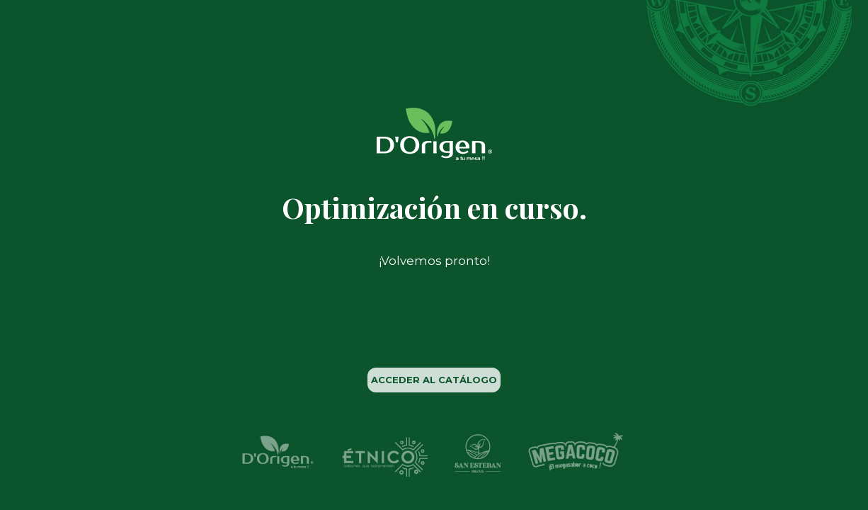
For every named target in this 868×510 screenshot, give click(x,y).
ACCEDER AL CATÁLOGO (434, 379)
